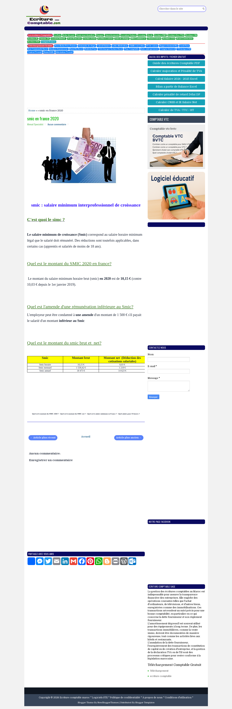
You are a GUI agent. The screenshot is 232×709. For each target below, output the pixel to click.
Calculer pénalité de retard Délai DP (176, 94)
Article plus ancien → (129, 437)
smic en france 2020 (43, 118)
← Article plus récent (42, 437)
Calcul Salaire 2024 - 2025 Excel (176, 78)
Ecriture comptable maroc (75, 697)
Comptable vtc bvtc (163, 128)
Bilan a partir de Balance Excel (176, 86)
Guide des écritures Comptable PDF (176, 63)
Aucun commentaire (57, 124)
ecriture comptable (161, 676)
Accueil (85, 436)
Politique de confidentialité (125, 697)
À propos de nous (152, 697)
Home (31, 110)
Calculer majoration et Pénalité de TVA (176, 70)
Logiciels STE (100, 697)
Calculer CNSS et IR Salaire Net (176, 102)
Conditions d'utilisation (178, 697)
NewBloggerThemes (107, 702)
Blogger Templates (144, 702)
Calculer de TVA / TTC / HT (176, 110)
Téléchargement (159, 671)
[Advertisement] (86, 81)
